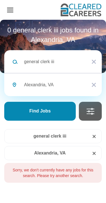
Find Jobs (40, 111)
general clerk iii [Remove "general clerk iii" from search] (49, 136)
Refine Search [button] (90, 111)
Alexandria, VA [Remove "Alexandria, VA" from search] (50, 153)
